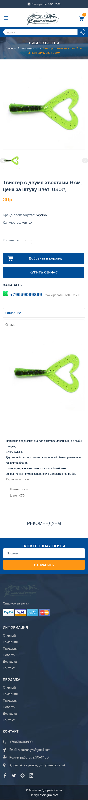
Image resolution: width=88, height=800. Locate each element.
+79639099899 (26, 294)
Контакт (9, 667)
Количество (11, 240)
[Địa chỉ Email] (44, 553)
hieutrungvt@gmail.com (34, 749)
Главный (9, 635)
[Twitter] (14, 775)
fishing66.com (49, 795)
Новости (9, 654)
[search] (44, 32)
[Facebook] (5, 775)
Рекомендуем (44, 523)
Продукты (10, 648)
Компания (10, 641)
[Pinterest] (22, 775)
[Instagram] (31, 775)
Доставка (10, 661)
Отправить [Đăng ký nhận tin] (44, 565)
